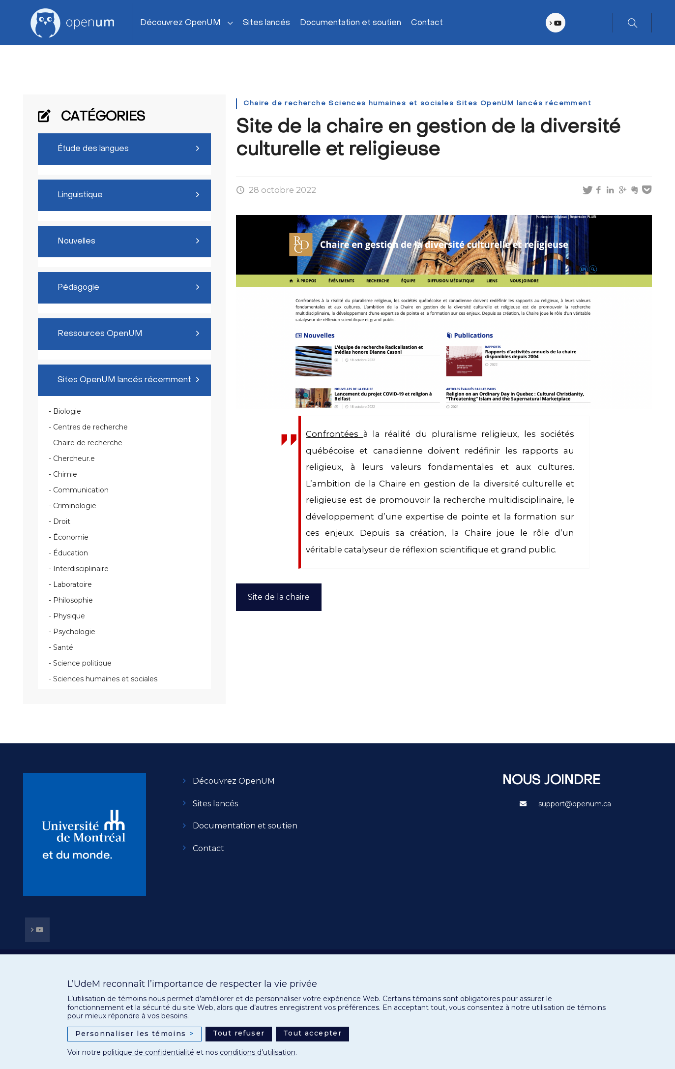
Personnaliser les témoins (134, 1033)
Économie (70, 537)
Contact (427, 23)
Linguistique (80, 195)
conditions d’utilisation (257, 1052)
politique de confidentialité (148, 1052)
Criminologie (74, 505)
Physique (69, 615)
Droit (61, 521)
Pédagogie (78, 288)
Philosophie (73, 600)
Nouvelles (76, 241)
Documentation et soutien (350, 23)
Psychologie (74, 631)
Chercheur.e (74, 458)
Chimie (65, 474)
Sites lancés (266, 23)
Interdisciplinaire (81, 568)
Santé (63, 647)
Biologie (67, 411)
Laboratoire (72, 584)
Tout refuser (239, 1033)
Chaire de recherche (87, 442)
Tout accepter (312, 1033)
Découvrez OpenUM (180, 23)
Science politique (82, 663)
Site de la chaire (279, 597)
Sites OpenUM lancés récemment (124, 380)
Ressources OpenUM (100, 334)
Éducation (70, 553)
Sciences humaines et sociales (105, 678)
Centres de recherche (90, 427)
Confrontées (334, 434)
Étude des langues (93, 149)
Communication (81, 490)
